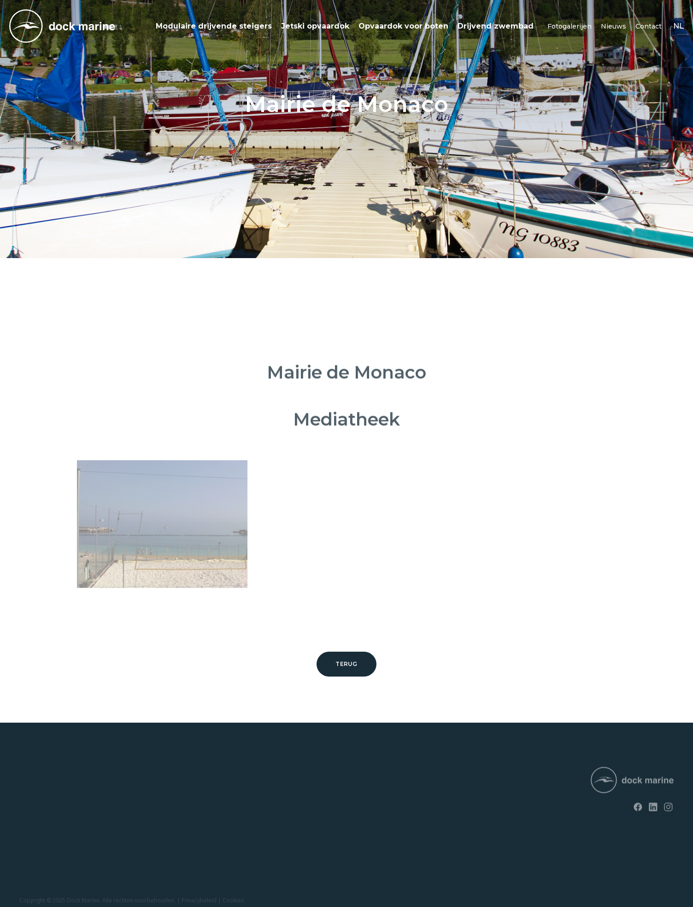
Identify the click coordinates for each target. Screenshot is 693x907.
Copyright (32, 902)
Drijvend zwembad (496, 26)
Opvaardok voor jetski (50, 822)
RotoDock (33, 775)
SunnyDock (35, 791)
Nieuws (613, 26)
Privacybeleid (199, 902)
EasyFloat (32, 807)
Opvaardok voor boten (403, 26)
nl (678, 26)
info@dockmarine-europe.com (345, 815)
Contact (648, 26)
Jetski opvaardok (315, 26)
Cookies (233, 902)
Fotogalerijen (569, 26)
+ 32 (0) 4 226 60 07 (327, 800)
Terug (346, 663)
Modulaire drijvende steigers (214, 26)
